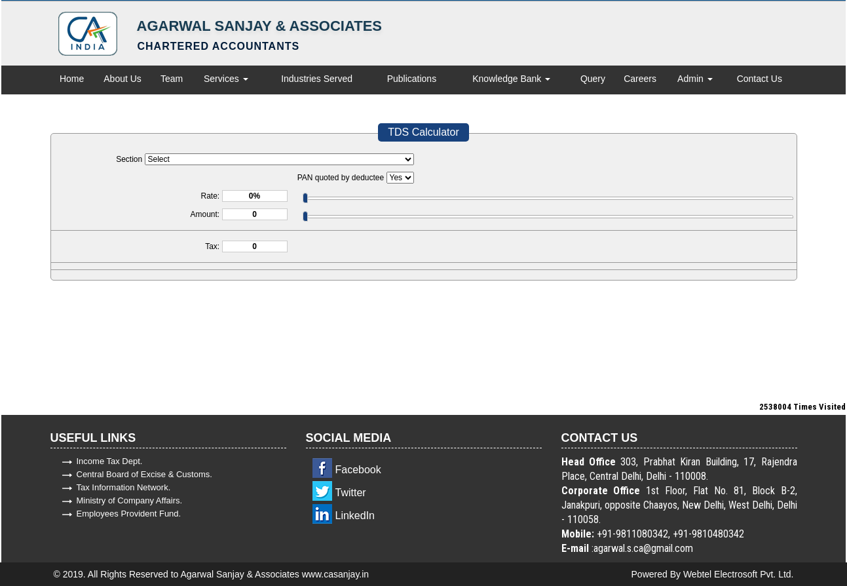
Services (226, 78)
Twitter (350, 492)
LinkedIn (355, 515)
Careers (640, 78)
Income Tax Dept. (110, 461)
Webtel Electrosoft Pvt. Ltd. (738, 574)
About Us (122, 78)
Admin (695, 78)
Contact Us (759, 78)
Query (592, 78)
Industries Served (316, 78)
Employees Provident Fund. (129, 513)
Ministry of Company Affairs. (130, 500)
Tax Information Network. (124, 487)
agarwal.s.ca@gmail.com (643, 548)
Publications (412, 78)
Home (72, 78)
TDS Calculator (423, 132)
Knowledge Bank (511, 78)
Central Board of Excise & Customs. (144, 474)
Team (171, 78)
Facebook (358, 469)
